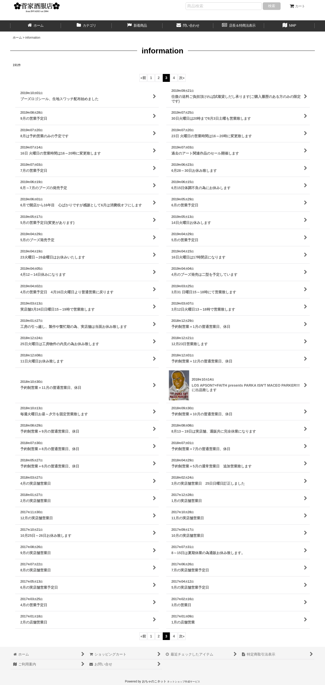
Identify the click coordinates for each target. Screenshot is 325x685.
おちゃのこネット (154, 681)
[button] (289, 26)
